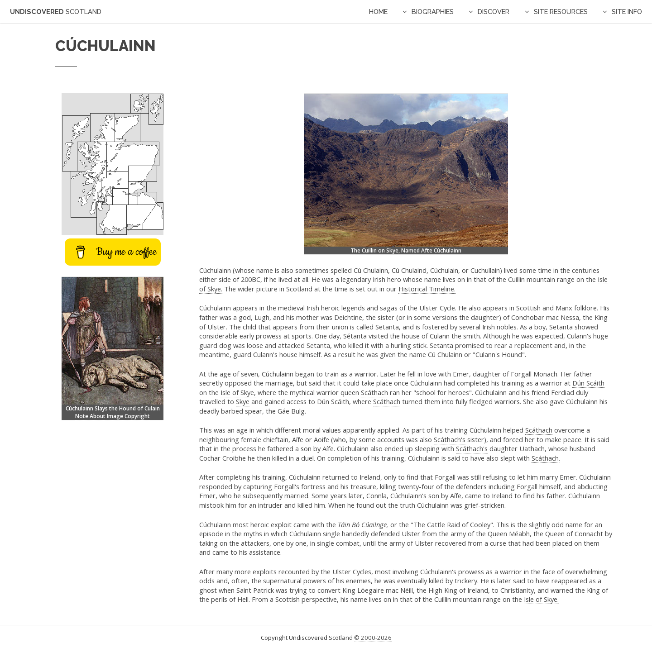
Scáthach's (449, 439)
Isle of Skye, (238, 392)
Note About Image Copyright (112, 416)
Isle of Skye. (541, 599)
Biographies (433, 11)
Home (378, 11)
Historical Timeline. (426, 288)
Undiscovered (55, 11)
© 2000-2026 (373, 637)
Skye (242, 401)
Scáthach (374, 392)
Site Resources (561, 11)
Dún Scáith (588, 382)
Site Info (627, 11)
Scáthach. (546, 457)
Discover (493, 11)
